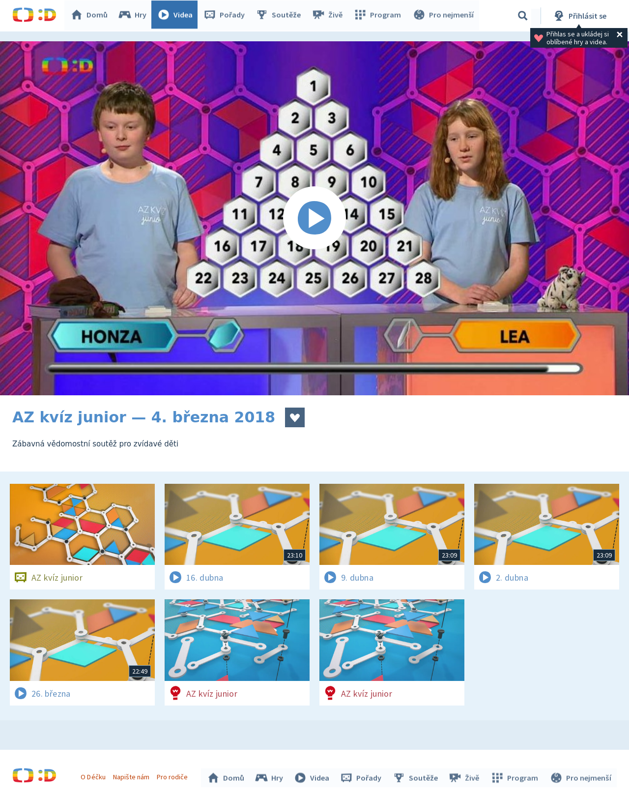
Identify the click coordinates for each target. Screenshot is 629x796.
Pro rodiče (173, 775)
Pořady (226, 15)
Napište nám (132, 775)
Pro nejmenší (444, 15)
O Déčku (94, 775)
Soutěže (280, 15)
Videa (177, 15)
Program (379, 15)
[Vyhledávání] (523, 15)
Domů (91, 15)
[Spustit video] (314, 218)
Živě (329, 15)
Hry (134, 15)
